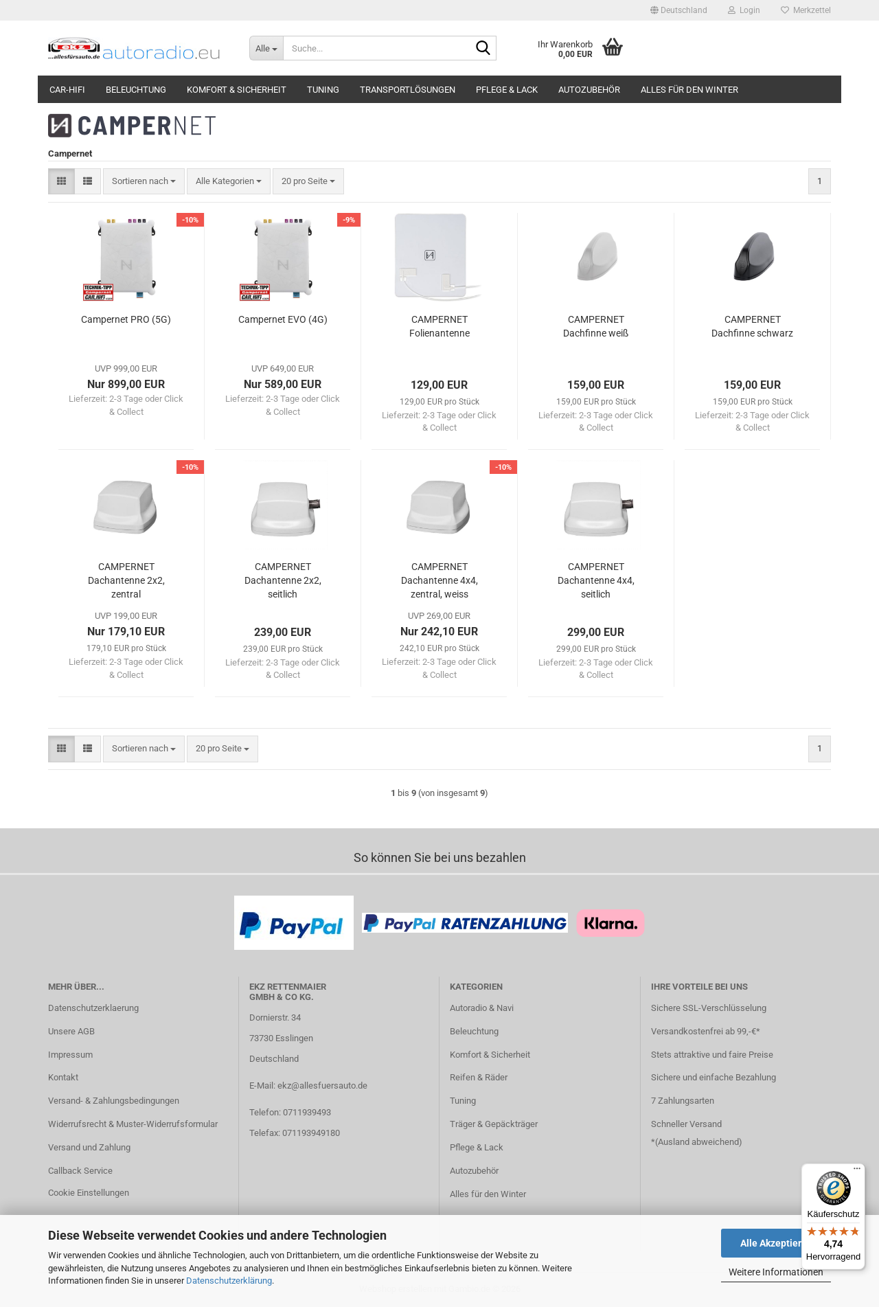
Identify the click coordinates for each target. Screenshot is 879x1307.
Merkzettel (806, 10)
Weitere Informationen (776, 1271)
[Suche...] (266, 48)
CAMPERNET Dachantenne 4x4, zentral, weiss (439, 580)
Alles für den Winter (689, 89)
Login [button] (744, 10)
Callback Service (80, 1171)
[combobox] (144, 181)
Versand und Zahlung (89, 1147)
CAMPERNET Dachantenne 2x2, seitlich (282, 580)
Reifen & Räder (478, 1077)
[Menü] (857, 1171)
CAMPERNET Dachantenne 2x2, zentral (126, 580)
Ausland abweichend (698, 1142)
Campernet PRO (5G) (126, 319)
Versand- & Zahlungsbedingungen (113, 1100)
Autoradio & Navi (482, 1008)
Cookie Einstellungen (88, 1192)
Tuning (323, 89)
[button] (679, 10)
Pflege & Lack (507, 89)
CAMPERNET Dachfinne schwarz (752, 326)
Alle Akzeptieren (776, 1243)
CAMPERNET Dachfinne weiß (595, 326)
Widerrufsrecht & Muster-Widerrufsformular (133, 1124)
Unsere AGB (71, 1031)
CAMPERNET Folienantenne (439, 326)
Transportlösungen (407, 89)
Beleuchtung (136, 89)
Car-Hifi (67, 89)
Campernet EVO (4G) (283, 319)
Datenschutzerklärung (229, 1280)
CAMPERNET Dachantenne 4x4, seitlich (596, 580)
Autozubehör (589, 89)
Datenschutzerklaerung (93, 1008)
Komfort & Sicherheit (236, 89)
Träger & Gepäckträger (494, 1124)
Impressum (70, 1054)
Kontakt (63, 1077)
